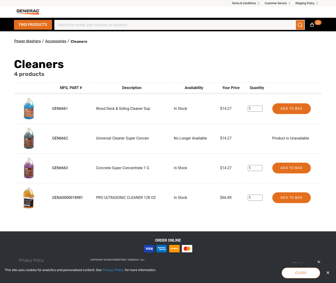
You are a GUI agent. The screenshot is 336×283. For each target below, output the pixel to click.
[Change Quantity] (255, 109)
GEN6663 (60, 168)
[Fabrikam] (28, 12)
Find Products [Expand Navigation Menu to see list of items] (33, 24)
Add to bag (291, 109)
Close (301, 273)
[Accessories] (55, 41)
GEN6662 (60, 138)
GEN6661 (60, 108)
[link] (31, 260)
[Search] (176, 25)
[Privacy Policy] (113, 270)
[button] (247, 3)
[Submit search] (300, 25)
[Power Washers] (27, 41)
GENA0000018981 (67, 197)
